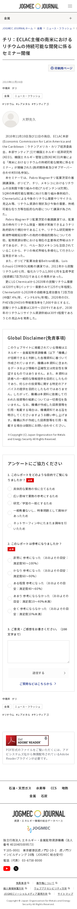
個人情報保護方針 (15, 888)
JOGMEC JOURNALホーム (17, 28)
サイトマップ (65, 893)
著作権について (46, 883)
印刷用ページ (61, 68)
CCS (54, 788)
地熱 (65, 788)
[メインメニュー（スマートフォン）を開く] (70, 6)
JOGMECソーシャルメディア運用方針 (27, 893)
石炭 (44, 796)
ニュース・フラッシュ (59, 28)
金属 (7, 18)
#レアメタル (23, 104)
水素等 (41, 788)
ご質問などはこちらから (36, 684)
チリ (14, 88)
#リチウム (8, 104)
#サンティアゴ (40, 104)
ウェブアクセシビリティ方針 (52, 888)
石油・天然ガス (20, 788)
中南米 (6, 88)
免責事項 (23, 883)
